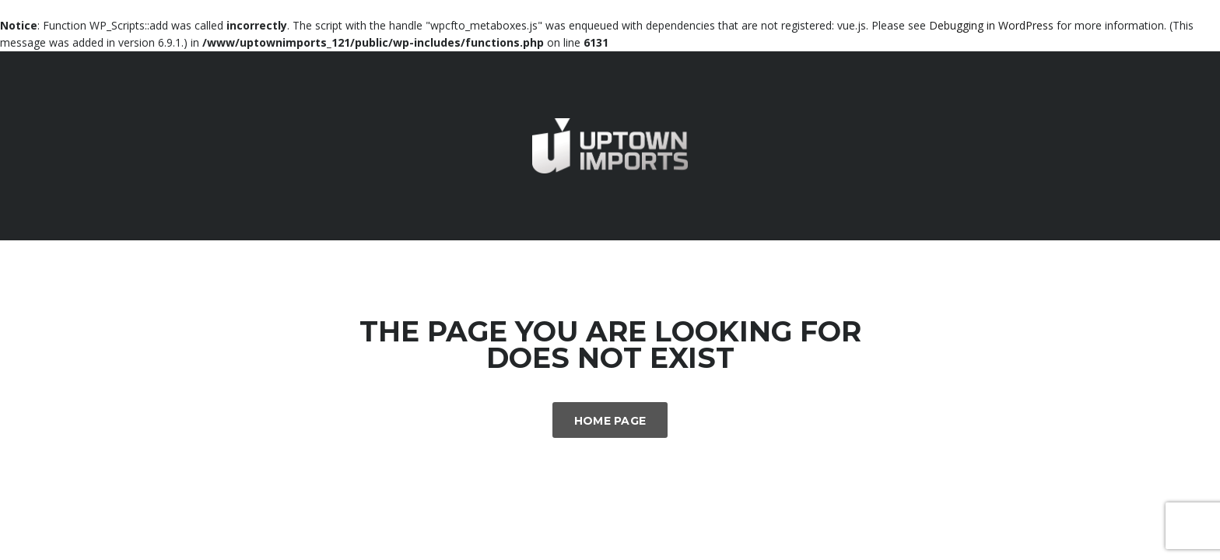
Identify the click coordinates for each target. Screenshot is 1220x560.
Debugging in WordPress (991, 25)
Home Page (610, 421)
